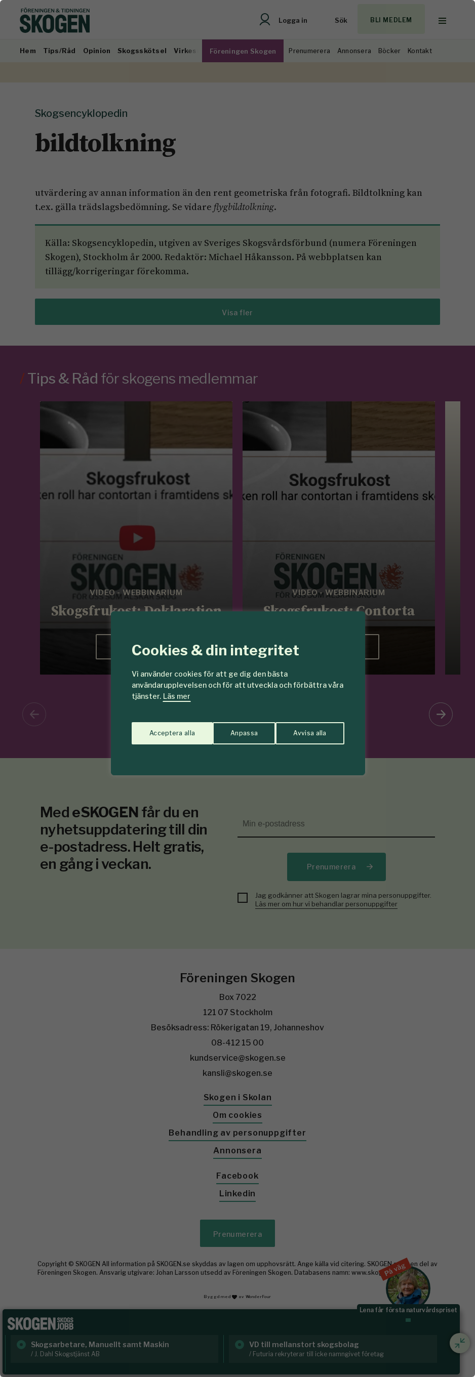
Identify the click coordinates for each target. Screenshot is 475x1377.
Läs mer (176, 696)
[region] (237, 688)
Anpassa (160, 728)
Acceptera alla (304, 728)
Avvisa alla (227, 728)
